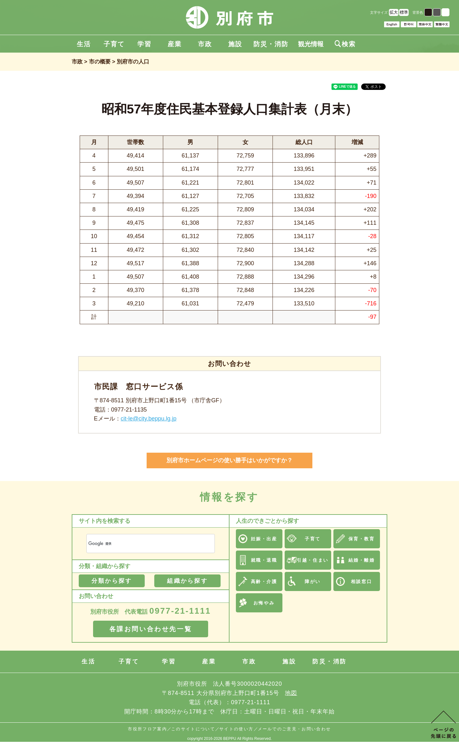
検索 (345, 43)
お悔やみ (263, 602)
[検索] (143, 543)
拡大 (394, 12)
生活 (84, 43)
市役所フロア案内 (147, 729)
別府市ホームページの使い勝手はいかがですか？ (229, 460)
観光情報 (311, 43)
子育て (114, 43)
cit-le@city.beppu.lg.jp (149, 418)
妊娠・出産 (264, 538)
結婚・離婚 (361, 560)
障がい (313, 581)
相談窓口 (361, 581)
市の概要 (100, 62)
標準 (404, 12)
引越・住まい (312, 560)
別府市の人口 (133, 62)
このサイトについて (193, 729)
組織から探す (187, 581)
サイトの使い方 (236, 729)
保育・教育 (361, 538)
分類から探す (111, 581)
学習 (144, 43)
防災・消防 (270, 43)
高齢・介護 (264, 581)
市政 (205, 43)
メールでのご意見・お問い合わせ (294, 729)
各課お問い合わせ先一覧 (150, 628)
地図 (291, 693)
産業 (175, 43)
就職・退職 (264, 560)
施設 (235, 43)
